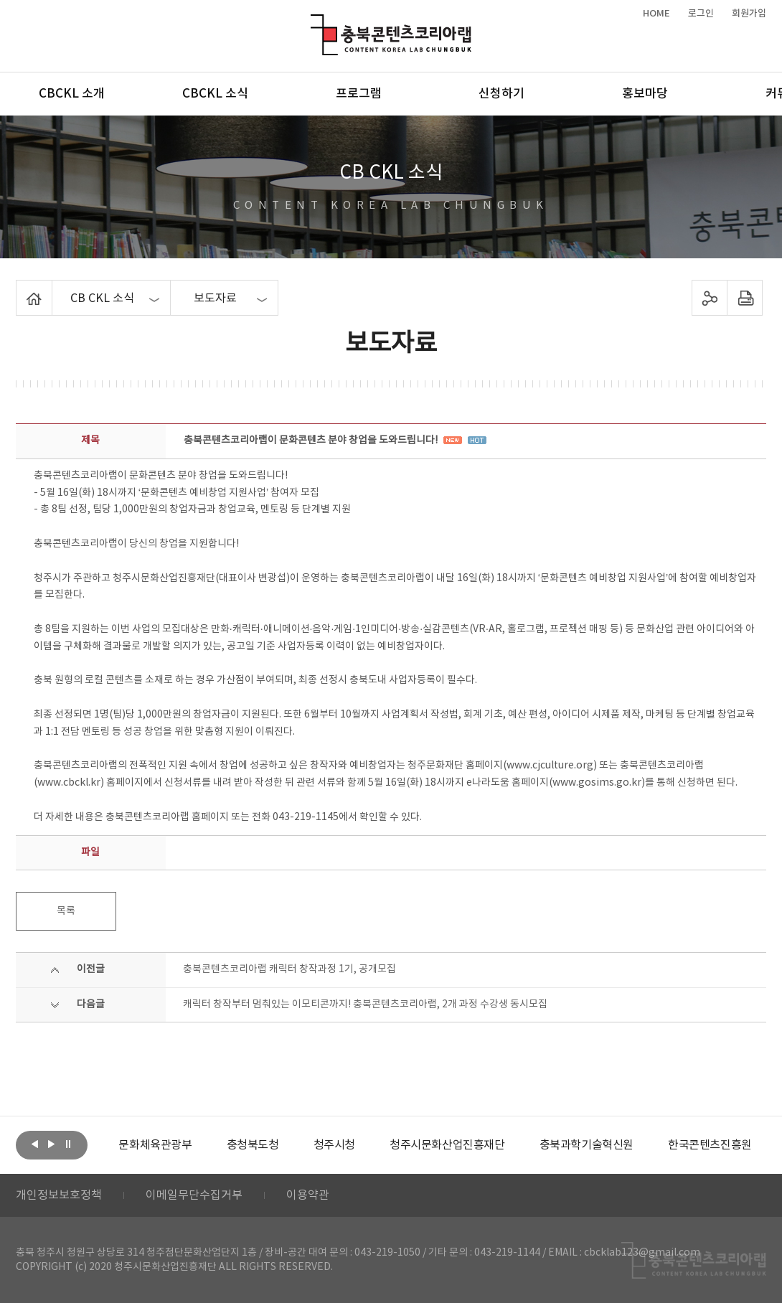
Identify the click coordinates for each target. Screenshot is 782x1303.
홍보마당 (645, 94)
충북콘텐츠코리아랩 (314, 22)
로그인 (701, 13)
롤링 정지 (68, 1144)
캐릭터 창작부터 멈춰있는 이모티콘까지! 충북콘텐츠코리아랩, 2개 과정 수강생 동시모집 (365, 1004)
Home (20, 288)
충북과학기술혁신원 (586, 1145)
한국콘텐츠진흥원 (710, 1145)
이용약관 (307, 1195)
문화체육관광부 (155, 1145)
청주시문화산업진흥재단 (447, 1145)
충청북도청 (253, 1145)
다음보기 (51, 1144)
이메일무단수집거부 (194, 1195)
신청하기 (501, 94)
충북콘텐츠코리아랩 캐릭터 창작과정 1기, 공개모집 (289, 969)
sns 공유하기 (709, 297)
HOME (656, 13)
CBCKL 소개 (72, 94)
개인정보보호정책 (59, 1195)
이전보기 (35, 1144)
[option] (155, 1145)
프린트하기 (744, 297)
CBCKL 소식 (215, 94)
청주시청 (334, 1145)
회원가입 (749, 13)
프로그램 (359, 94)
